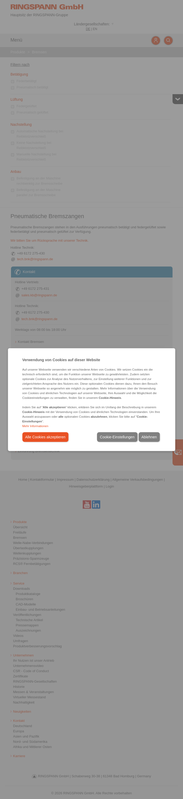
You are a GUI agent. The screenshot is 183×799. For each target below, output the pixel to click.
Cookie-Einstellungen (117, 437)
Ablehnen (149, 437)
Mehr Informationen (35, 425)
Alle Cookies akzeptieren (45, 437)
